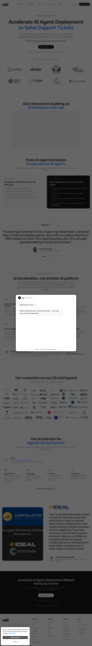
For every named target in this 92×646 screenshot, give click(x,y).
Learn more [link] (11, 633)
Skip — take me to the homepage (46, 349)
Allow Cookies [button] (15, 637)
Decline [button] (15, 642)
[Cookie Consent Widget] (15, 636)
